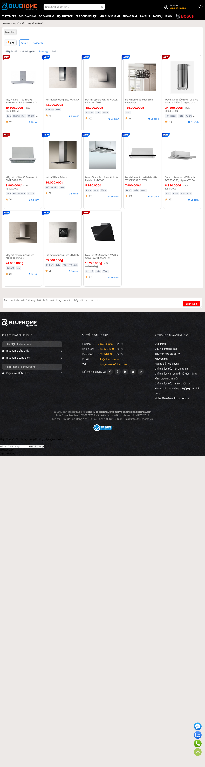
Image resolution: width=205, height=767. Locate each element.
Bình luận (191, 303)
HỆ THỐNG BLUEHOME (18, 335)
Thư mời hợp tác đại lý (167, 353)
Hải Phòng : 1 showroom (21, 366)
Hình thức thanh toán (166, 378)
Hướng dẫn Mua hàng (167, 363)
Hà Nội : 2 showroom (19, 344)
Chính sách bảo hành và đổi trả (172, 383)
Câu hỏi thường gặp (166, 348)
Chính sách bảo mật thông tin (171, 368)
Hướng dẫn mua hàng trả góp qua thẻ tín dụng (177, 391)
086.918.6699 (105, 343)
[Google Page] (118, 372)
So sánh (35, 122)
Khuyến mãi (161, 358)
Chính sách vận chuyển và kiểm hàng (175, 373)
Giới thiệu (160, 343)
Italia (23, 42)
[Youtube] (125, 372)
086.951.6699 (105, 354)
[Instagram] (133, 372)
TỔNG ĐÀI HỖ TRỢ (97, 335)
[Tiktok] (141, 372)
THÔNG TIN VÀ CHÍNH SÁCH (173, 335)
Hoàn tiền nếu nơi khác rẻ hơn (172, 398)
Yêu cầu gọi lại (36, 446)
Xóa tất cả (38, 42)
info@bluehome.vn (108, 359)
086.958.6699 (106, 349)
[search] (102, 7)
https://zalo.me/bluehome (112, 364)
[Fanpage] (110, 372)
